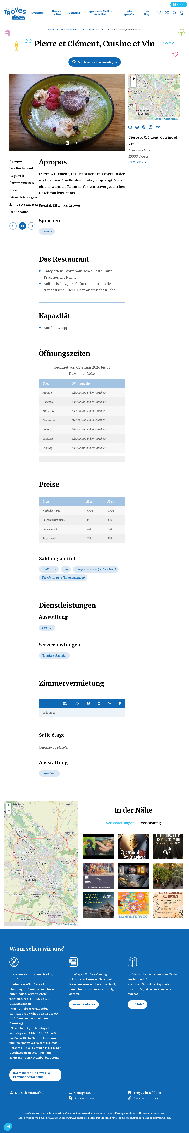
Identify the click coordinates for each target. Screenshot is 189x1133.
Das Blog (147, 13)
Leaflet (157, 119)
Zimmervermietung (24, 204)
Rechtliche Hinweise (57, 1113)
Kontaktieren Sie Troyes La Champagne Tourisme (31, 1075)
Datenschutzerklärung (109, 1113)
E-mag (180, 4)
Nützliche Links (145, 1098)
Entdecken (37, 12)
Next (76, 144)
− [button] (133, 84)
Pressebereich (85, 1098)
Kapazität (16, 176)
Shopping (74, 12)
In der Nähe (18, 212)
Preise (14, 190)
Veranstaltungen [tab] (120, 823)
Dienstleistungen (23, 197)
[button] (7, 1126)
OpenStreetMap (171, 119)
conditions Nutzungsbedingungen (137, 1117)
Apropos (16, 161)
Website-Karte (33, 1113)
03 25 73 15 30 (137, 162)
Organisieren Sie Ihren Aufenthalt (100, 13)
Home (51, 29)
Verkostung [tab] (151, 823)
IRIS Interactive (154, 1113)
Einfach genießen (129, 13)
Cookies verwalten (83, 1113)
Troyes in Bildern (147, 1093)
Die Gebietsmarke (29, 1093)
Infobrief (137, 1004)
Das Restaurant (21, 168)
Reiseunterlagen (83, 1004)
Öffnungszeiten (21, 183)
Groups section (86, 1093)
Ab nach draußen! (56, 13)
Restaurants (93, 29)
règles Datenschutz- (100, 1117)
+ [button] (133, 79)
